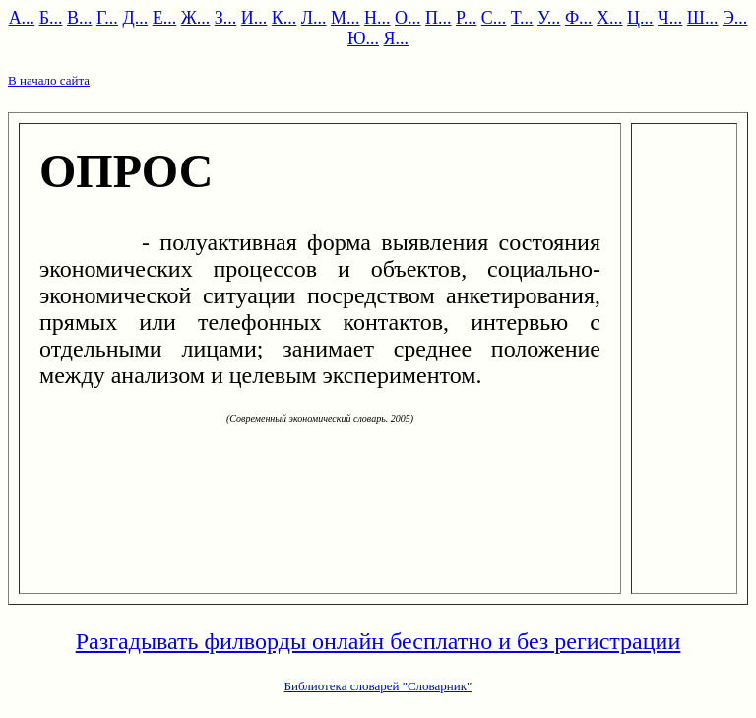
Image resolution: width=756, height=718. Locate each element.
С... (494, 18)
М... (345, 18)
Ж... (196, 18)
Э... (735, 18)
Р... (466, 18)
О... (408, 18)
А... (22, 18)
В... (80, 18)
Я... (397, 38)
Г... (107, 18)
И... (254, 18)
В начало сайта (49, 80)
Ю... (363, 38)
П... (438, 18)
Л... (314, 18)
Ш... (703, 18)
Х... (610, 18)
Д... (135, 18)
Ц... (640, 18)
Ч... (670, 18)
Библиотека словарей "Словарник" (378, 686)
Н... (377, 18)
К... (284, 18)
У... (548, 18)
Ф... (579, 18)
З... (226, 18)
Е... (165, 18)
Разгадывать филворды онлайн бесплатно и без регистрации (378, 641)
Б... (51, 18)
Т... (522, 18)
